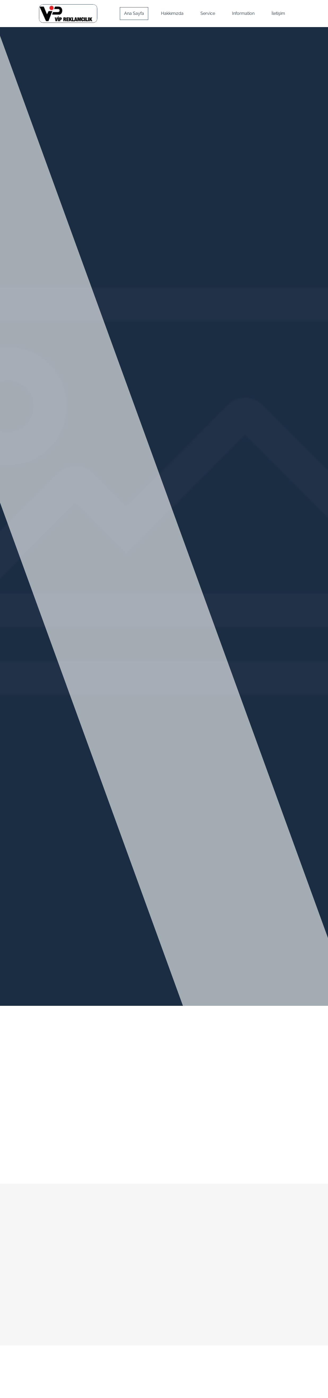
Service (207, 13)
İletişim (278, 13)
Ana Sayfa (134, 13)
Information (243, 13)
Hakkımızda (172, 13)
